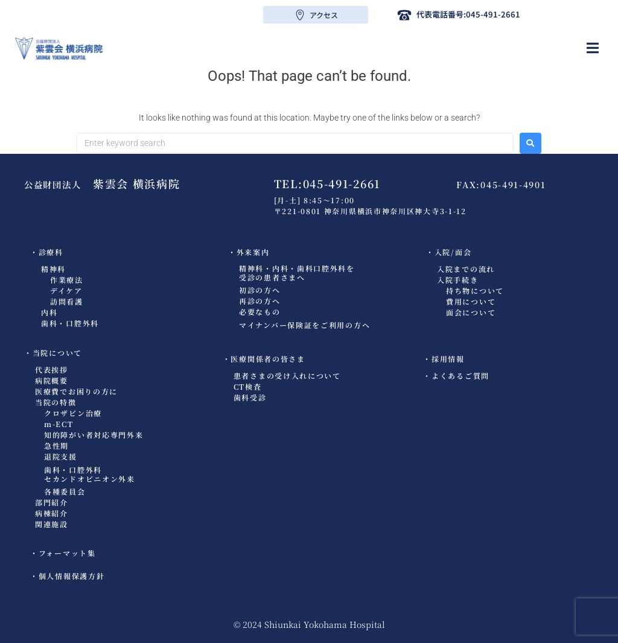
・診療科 (46, 252)
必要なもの (260, 311)
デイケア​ (66, 290)
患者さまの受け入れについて (287, 375)
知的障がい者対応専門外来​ (93, 434)
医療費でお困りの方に (76, 391)
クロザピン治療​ (73, 413)
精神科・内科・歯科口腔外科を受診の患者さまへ (297, 272)
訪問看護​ (66, 301)
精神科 (53, 269)
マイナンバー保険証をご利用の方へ (304, 325)
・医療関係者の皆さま (264, 358)
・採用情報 (444, 358)
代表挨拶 (51, 369)
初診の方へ (260, 290)
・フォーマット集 (63, 553)
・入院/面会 (448, 252)
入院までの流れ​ (466, 269)
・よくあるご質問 (456, 375)
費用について (470, 301)
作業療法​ (66, 279)
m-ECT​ (59, 424)
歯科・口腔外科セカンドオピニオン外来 (89, 474)
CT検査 (248, 386)
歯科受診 (250, 397)
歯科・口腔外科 (70, 323)
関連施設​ (51, 524)
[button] (592, 48)
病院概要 (51, 380)
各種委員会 (65, 491)
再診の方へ (260, 301)
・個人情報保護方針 (67, 576)
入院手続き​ (458, 279)
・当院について (53, 352)
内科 (49, 312)
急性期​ (56, 445)
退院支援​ (60, 456)
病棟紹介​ (51, 513)
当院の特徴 (56, 402)
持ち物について (475, 290)
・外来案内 (249, 252)
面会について (470, 312)
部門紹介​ (51, 502)
